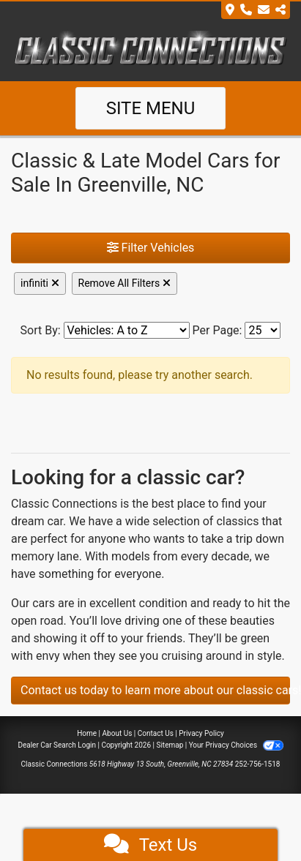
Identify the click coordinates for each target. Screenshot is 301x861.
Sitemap (169, 745)
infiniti (40, 283)
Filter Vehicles (151, 248)
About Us (118, 733)
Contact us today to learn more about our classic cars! (155, 690)
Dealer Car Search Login (57, 745)
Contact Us (156, 733)
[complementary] (257, 817)
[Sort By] (127, 330)
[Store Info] (255, 10)
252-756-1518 (257, 764)
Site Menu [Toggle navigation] (151, 108)
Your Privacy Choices (236, 745)
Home (87, 733)
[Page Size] (262, 330)
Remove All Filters (124, 283)
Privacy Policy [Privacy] (201, 733)
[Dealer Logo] (150, 49)
